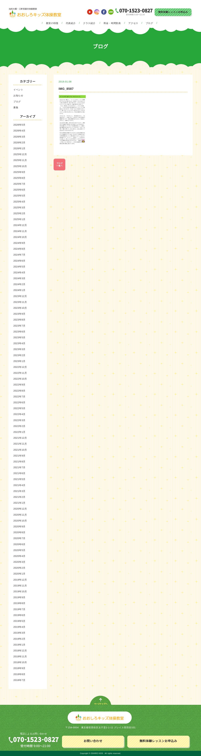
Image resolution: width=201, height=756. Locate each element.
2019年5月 (19, 621)
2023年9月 (19, 313)
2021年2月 (19, 497)
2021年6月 (19, 473)
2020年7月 (19, 538)
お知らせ (18, 95)
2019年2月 (19, 638)
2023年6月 (19, 331)
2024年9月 (19, 243)
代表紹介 (71, 23)
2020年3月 (19, 562)
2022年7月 (19, 396)
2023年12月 (20, 296)
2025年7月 (19, 183)
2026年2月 (19, 142)
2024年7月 (19, 254)
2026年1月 (19, 148)
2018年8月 (19, 674)
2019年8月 (19, 603)
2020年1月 (19, 573)
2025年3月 (19, 207)
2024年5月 (19, 266)
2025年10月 (20, 166)
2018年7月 (19, 680)
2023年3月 (19, 349)
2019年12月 (20, 579)
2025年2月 (19, 213)
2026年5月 (19, 124)
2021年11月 (20, 443)
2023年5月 (19, 337)
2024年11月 (20, 231)
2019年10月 (20, 591)
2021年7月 (19, 467)
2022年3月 (19, 420)
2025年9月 (19, 172)
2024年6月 (19, 260)
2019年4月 (19, 627)
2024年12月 (20, 225)
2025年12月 (20, 154)
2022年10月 (20, 378)
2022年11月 (20, 373)
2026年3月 (19, 136)
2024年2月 (19, 284)
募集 (15, 107)
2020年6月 (19, 544)
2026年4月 (19, 130)
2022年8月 (19, 390)
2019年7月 (19, 609)
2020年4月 (19, 556)
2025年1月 (19, 219)
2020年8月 (19, 532)
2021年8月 (19, 461)
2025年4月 (19, 201)
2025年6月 (19, 189)
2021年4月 (19, 485)
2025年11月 (20, 160)
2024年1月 (19, 290)
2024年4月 (19, 272)
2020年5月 (19, 550)
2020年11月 (20, 514)
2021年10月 (20, 449)
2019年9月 (19, 597)
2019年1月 (19, 644)
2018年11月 (20, 656)
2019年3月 (19, 632)
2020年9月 (19, 526)
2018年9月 (19, 668)
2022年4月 (19, 414)
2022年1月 (19, 432)
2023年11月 (20, 302)
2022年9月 (19, 384)
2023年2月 (19, 355)
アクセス (133, 23)
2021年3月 (19, 491)
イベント (18, 89)
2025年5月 (19, 195)
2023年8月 (19, 319)
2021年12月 (20, 438)
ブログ (149, 23)
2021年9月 (19, 455)
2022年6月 (19, 402)
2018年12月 (20, 650)
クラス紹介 (89, 23)
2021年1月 (19, 502)
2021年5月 (19, 479)
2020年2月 (19, 567)
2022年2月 (19, 426)
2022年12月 (20, 367)
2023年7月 (19, 325)
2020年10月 (20, 520)
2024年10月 (20, 237)
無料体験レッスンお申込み (173, 12)
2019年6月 (19, 615)
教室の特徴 (52, 23)
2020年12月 (20, 508)
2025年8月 (19, 178)
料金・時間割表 (112, 23)
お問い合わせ (93, 741)
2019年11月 (20, 585)
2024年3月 (19, 278)
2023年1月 (19, 361)
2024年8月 (19, 248)
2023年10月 (20, 308)
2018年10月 (20, 662)
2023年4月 (19, 343)
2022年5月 (19, 408)
